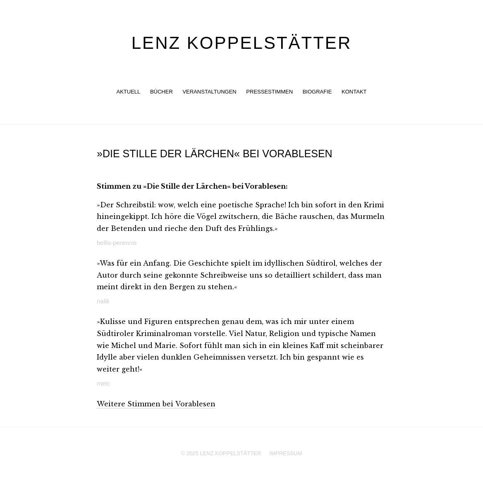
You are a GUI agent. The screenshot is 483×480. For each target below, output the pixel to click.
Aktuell (128, 92)
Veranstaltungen (209, 92)
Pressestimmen (269, 92)
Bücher (161, 92)
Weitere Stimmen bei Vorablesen (156, 404)
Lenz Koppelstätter (241, 43)
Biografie (317, 92)
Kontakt (354, 92)
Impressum (286, 453)
